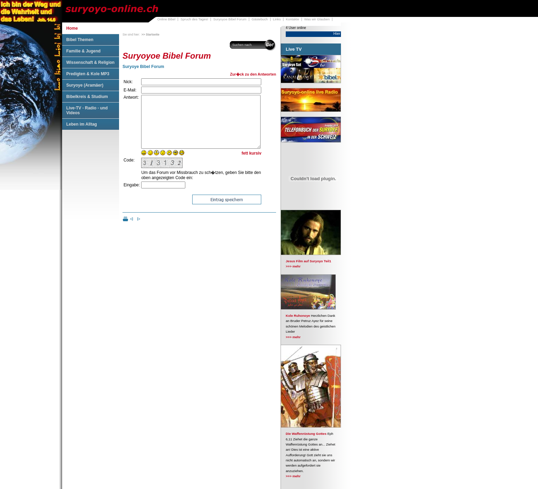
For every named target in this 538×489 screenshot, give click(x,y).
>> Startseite (150, 34)
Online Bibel (166, 19)
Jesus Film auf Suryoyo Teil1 (308, 261)
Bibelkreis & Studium (87, 96)
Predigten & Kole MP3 (87, 73)
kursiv (255, 163)
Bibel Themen (80, 39)
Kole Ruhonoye (298, 315)
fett (245, 163)
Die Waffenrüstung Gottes (306, 434)
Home (72, 28)
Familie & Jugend (83, 51)
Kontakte (292, 19)
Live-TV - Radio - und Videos (87, 110)
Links (277, 19)
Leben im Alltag (81, 124)
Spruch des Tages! (194, 19)
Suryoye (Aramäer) (84, 85)
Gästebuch (260, 19)
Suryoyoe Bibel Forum (229, 19)
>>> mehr (293, 266)
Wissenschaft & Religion (90, 62)
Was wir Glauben (317, 19)
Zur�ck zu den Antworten (253, 74)
